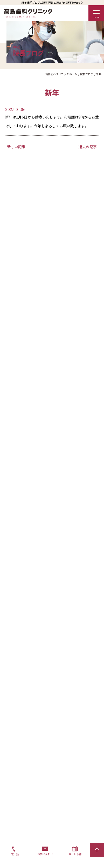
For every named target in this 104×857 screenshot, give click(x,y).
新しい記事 (16, 146)
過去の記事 (88, 146)
